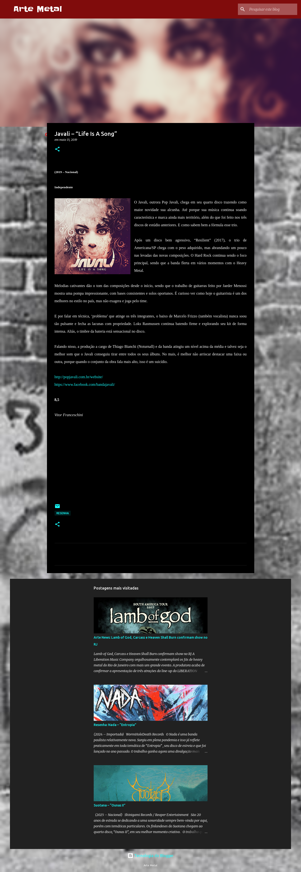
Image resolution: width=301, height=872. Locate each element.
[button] (57, 149)
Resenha (62, 513)
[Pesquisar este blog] (272, 9)
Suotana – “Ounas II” (109, 805)
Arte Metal (37, 9)
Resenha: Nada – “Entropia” (115, 725)
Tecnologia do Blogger (150, 855)
